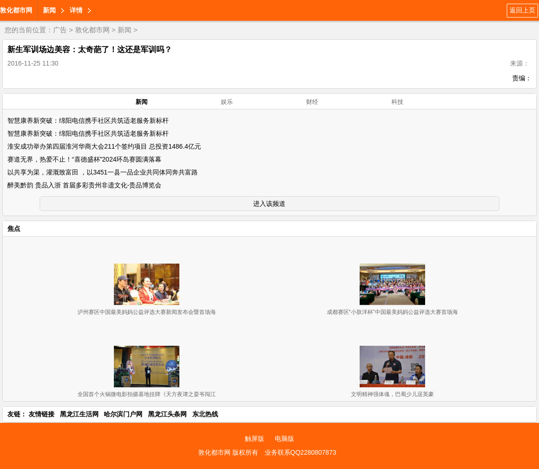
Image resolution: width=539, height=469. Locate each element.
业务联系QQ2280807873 (301, 452)
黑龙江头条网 (167, 414)
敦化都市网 (16, 10)
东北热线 (205, 414)
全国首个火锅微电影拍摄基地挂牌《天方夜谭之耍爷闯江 (146, 394)
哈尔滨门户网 (123, 414)
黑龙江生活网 (79, 414)
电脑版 (284, 438)
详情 (76, 10)
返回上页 (522, 10)
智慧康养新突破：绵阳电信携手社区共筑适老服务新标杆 (88, 120)
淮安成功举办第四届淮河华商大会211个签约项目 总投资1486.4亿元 (104, 146)
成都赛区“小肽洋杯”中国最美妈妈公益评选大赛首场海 (392, 312)
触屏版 (254, 438)
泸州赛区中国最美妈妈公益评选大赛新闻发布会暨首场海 (146, 312)
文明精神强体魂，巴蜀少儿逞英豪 (392, 394)
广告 (60, 30)
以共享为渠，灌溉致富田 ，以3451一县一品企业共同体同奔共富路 (102, 172)
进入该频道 (269, 203)
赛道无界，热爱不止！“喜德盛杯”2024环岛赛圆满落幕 (84, 159)
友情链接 (41, 414)
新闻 (49, 10)
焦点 (13, 228)
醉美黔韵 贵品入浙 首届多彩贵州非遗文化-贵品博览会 (84, 185)
